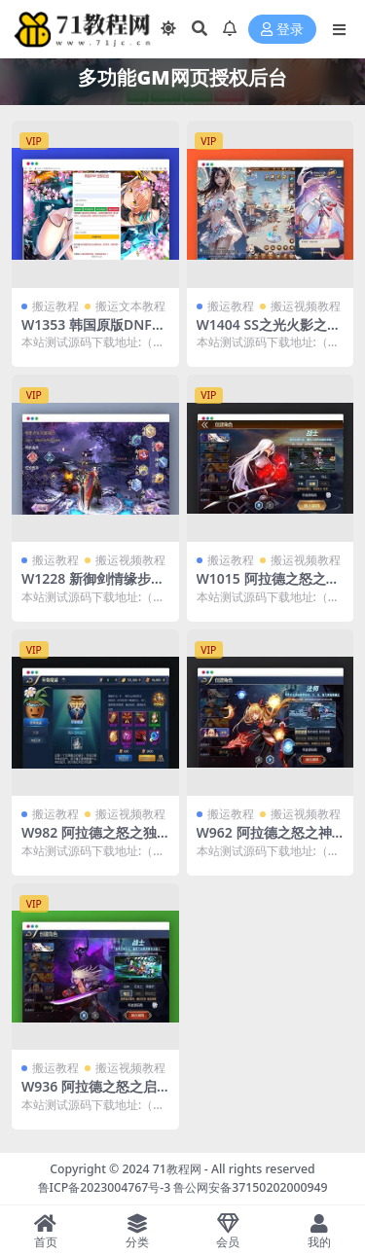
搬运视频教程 (306, 306)
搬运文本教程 (130, 306)
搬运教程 (55, 306)
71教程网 (177, 1169)
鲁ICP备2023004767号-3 (104, 1187)
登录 (282, 29)
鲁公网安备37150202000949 (250, 1187)
